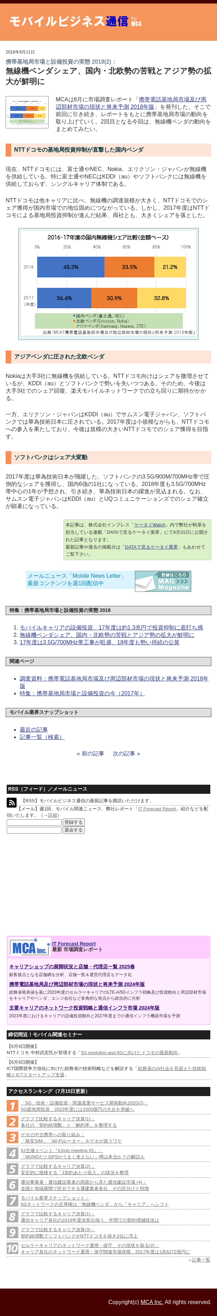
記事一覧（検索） (42, 737)
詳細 (52, 815)
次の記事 (124, 754)
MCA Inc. (152, 1302)
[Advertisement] (58, 885)
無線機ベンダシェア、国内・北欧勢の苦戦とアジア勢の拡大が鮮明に (107, 635)
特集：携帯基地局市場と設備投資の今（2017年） (82, 693)
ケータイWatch (149, 524)
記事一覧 (201, 1260)
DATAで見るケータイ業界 (151, 547)
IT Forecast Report (157, 808)
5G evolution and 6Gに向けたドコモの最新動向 (129, 1052)
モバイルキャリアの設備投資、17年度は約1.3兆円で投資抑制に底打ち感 (111, 628)
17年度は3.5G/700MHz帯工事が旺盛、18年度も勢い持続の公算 (100, 642)
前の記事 (93, 754)
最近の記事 (34, 730)
